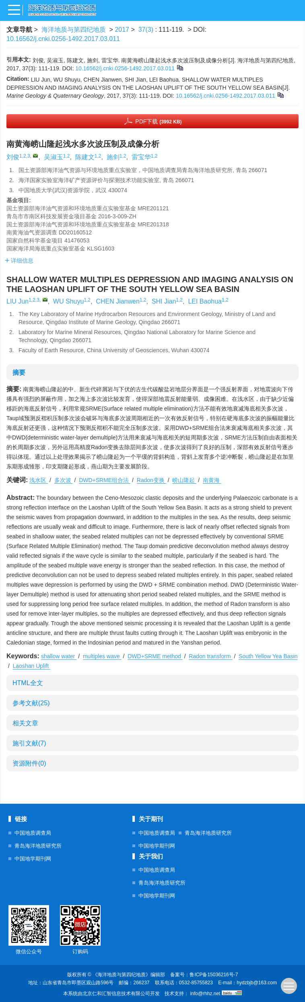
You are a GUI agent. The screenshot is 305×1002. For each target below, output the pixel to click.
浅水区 (38, 480)
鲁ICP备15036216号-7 (214, 974)
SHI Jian (164, 301)
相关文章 (25, 723)
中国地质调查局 (32, 833)
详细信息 (19, 260)
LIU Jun (17, 301)
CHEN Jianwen (117, 301)
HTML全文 (27, 683)
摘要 (18, 372)
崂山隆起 (184, 480)
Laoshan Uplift (31, 666)
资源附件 (29, 763)
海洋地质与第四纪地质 (73, 29)
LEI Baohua (205, 301)
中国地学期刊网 (32, 859)
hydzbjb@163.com (257, 983)
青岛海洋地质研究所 (38, 846)
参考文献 (30, 703)
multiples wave (102, 656)
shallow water (59, 656)
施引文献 (29, 743)
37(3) (146, 29)
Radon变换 (151, 480)
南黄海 (212, 480)
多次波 (63, 480)
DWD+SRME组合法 (104, 480)
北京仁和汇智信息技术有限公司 (116, 993)
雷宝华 (141, 157)
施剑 (113, 157)
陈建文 (85, 157)
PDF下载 (158, 121)
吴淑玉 (53, 157)
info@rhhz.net (205, 993)
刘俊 (12, 157)
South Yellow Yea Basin (268, 656)
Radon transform (210, 656)
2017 (122, 29)
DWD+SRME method (155, 656)
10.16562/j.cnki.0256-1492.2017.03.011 (63, 38)
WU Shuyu (68, 301)
